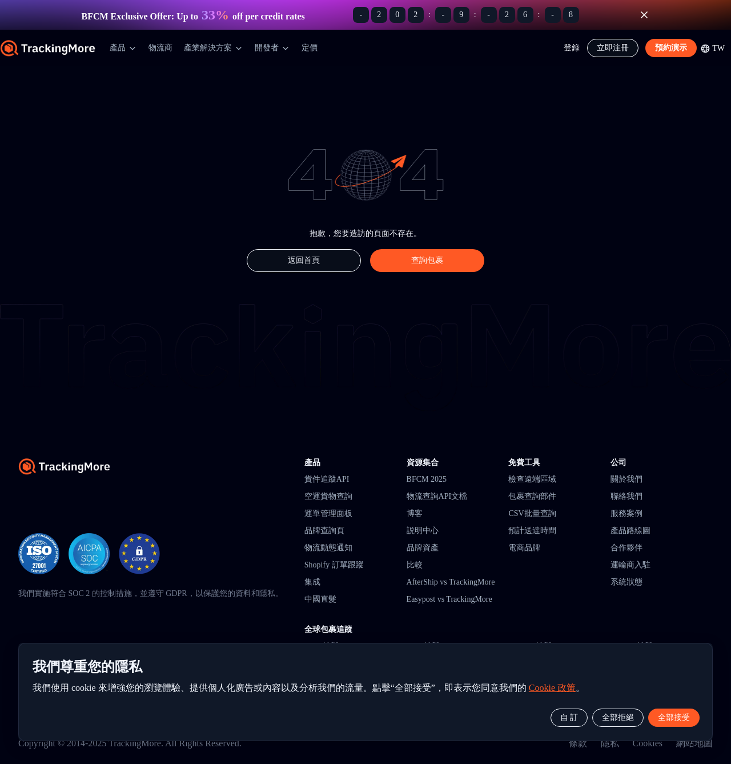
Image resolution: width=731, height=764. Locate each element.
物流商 (160, 47)
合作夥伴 (626, 547)
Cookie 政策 (552, 688)
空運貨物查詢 (328, 496)
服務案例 (626, 513)
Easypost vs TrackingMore (449, 599)
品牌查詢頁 (324, 530)
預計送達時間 (532, 530)
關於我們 (626, 479)
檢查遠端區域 (532, 479)
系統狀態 (626, 582)
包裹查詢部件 (532, 496)
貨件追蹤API (327, 479)
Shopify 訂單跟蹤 (334, 565)
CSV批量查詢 (532, 513)
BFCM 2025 (427, 479)
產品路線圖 (630, 530)
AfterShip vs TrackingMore (451, 582)
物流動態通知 (328, 547)
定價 (310, 47)
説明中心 (423, 530)
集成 (312, 582)
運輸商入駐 (630, 565)
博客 (415, 513)
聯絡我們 (626, 496)
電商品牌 (524, 547)
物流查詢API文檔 (437, 496)
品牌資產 (423, 547)
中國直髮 (320, 599)
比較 (415, 565)
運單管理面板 (328, 513)
